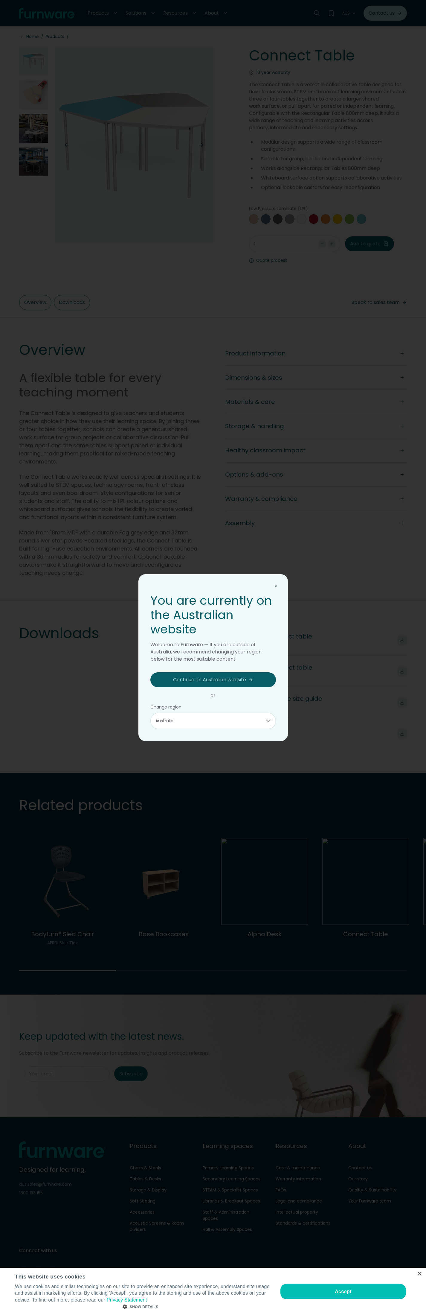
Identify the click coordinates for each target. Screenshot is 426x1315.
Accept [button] (343, 1291)
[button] (143, 1307)
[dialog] (213, 1291)
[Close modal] (276, 586)
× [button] (419, 1274)
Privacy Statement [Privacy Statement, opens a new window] (127, 1299)
